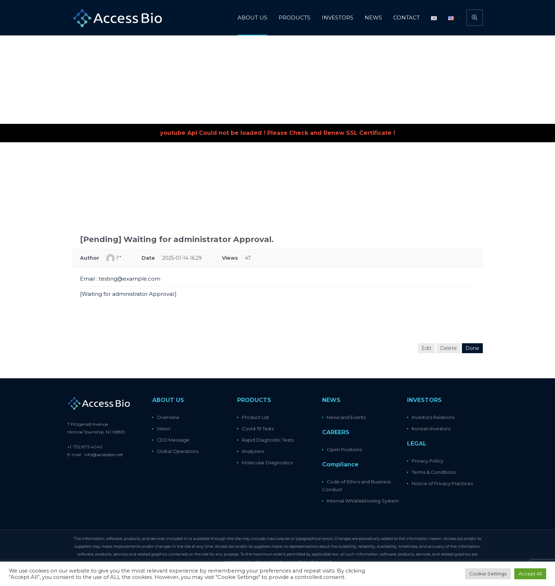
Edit (426, 348)
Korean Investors (431, 428)
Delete (448, 348)
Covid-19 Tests (258, 428)
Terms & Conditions (434, 472)
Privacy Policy (427, 461)
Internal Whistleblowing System (363, 501)
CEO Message (173, 440)
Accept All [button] (530, 573)
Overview (168, 417)
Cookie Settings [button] (488, 573)
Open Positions (344, 449)
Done (472, 348)
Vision (163, 428)
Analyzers (253, 451)
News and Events (346, 417)
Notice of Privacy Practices (442, 483)
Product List (255, 417)
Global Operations (178, 451)
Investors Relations (433, 417)
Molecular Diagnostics (267, 462)
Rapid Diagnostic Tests (267, 440)
